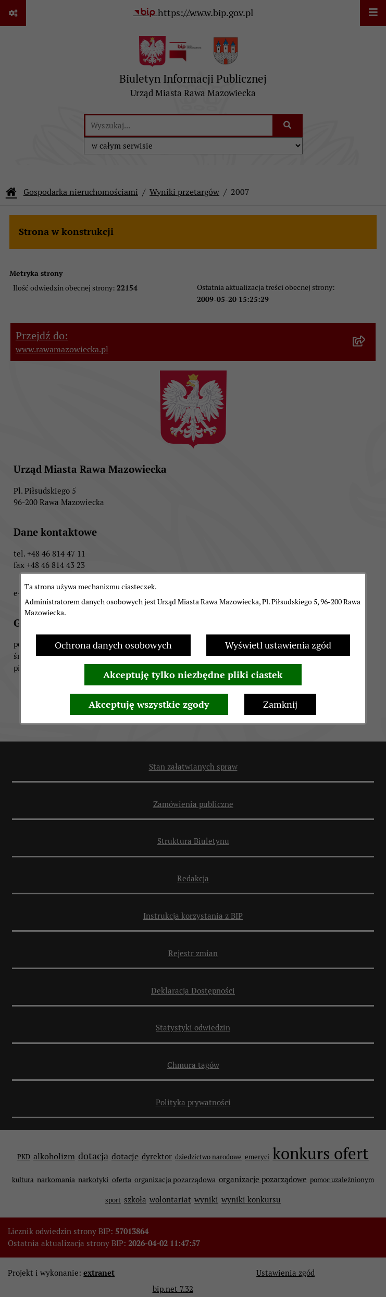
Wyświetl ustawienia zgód (278, 645)
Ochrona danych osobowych (113, 645)
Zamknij (280, 704)
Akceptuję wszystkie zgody (149, 704)
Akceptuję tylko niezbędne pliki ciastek (193, 675)
